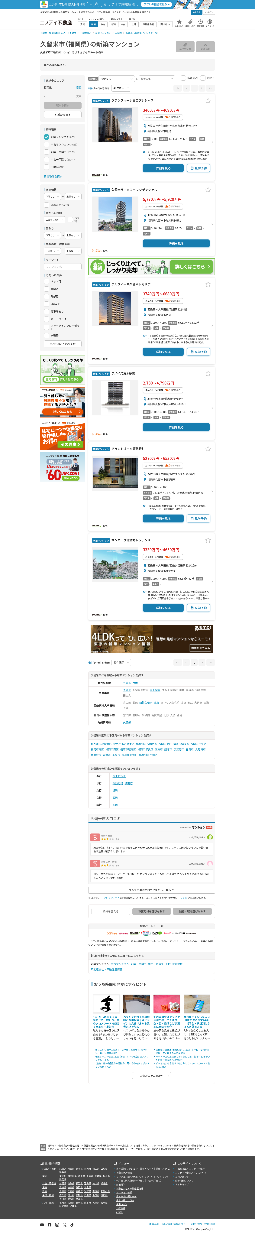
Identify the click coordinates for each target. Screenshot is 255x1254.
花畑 (156, 702)
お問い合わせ (182, 1176)
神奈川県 (72, 1176)
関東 (44, 1176)
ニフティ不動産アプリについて (191, 1172)
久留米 (127, 683)
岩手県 (79, 1168)
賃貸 (118, 1168)
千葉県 (89, 1176)
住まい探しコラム (125, 1200)
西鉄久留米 (146, 702)
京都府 (79, 1191)
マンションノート (110, 897)
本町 (115, 805)
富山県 (87, 1183)
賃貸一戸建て (162, 1168)
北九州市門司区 (148, 755)
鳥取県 (79, 1195)
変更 (79, 87)
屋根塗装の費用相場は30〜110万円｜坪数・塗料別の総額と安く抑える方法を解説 (182, 1051)
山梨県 (71, 1183)
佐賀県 (71, 1202)
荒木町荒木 (119, 776)
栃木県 (106, 1176)
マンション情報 (124, 1192)
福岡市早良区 (145, 749)
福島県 (62, 1172)
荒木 (135, 683)
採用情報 (209, 1224)
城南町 (129, 783)
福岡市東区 (165, 744)
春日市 (190, 749)
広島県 (62, 1195)
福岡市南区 (97, 749)
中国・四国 (48, 1195)
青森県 (71, 1168)
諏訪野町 (118, 783)
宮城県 (87, 1168)
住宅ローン (121, 1204)
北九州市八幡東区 (123, 744)
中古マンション (120, 964)
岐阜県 (71, 1187)
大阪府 (62, 1191)
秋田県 (95, 1168)
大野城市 (200, 749)
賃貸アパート (146, 1168)
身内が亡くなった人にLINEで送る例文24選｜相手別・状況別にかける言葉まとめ (197, 1022)
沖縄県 (73, 1205)
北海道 (62, 1168)
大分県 (95, 1202)
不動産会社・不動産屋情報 (106, 969)
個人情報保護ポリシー (175, 1224)
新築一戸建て (139, 964)
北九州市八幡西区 (146, 744)
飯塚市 (168, 749)
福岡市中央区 (198, 744)
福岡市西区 (112, 749)
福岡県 (62, 1202)
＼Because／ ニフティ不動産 (190, 1168)
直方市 (159, 749)
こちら (183, 897)
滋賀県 (87, 1191)
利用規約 (196, 1224)
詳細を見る (163, 168)
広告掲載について (184, 1180)
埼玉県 (81, 1176)
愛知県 (62, 1187)
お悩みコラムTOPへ (151, 1075)
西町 (115, 797)
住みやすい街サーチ (126, 1196)
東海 (44, 1187)
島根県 (87, 1195)
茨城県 (98, 1176)
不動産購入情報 (124, 1172)
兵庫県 (71, 1191)
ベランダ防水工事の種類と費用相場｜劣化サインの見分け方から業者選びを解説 (136, 1022)
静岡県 (79, 1187)
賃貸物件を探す (53, 176)
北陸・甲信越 (49, 1183)
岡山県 (71, 1195)
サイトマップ (182, 1184)
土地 (168, 964)
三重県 (87, 1187)
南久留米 (155, 690)
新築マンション (141, 1176)
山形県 (104, 1168)
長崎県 (79, 1202)
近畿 (44, 1191)
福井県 (104, 1183)
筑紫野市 (179, 749)
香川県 (62, 1198)
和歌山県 (105, 1191)
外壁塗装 (120, 1208)
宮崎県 (104, 1202)
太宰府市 (96, 755)
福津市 (107, 755)
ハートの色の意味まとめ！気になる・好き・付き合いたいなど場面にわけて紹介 (183, 1058)
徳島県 (104, 1195)
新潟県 (62, 1183)
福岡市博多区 (181, 744)
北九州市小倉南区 (101, 744)
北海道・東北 (49, 1168)
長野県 (79, 1183)
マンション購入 (124, 1176)
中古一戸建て (156, 964)
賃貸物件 (177, 964)
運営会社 (154, 1224)
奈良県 (95, 1191)
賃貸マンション (130, 1168)
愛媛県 (71, 1198)
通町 (115, 790)
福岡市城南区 (128, 749)
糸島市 (116, 755)
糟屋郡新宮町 (129, 755)
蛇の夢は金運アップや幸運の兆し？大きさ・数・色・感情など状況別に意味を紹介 (166, 1022)
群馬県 (62, 1179)
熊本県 (87, 1202)
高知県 (79, 1198)
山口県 (95, 1195)
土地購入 (120, 1184)
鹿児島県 (63, 1205)
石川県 (95, 1183)
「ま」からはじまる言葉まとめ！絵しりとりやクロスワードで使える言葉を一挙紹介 (106, 1022)
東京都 (62, 1176)
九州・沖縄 (48, 1202)
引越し (119, 1212)
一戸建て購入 (123, 1180)
